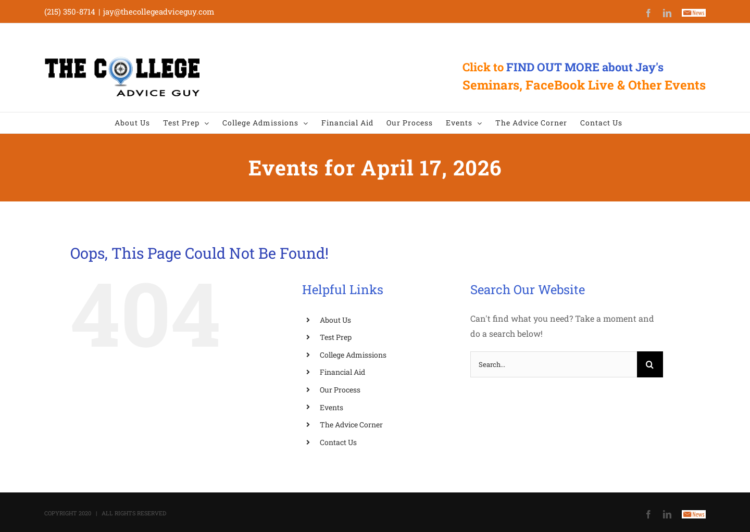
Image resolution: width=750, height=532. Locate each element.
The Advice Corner (351, 424)
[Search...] (553, 364)
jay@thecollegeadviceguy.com (158, 11)
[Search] (650, 364)
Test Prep (336, 337)
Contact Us (338, 442)
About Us (335, 320)
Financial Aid (342, 372)
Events (331, 407)
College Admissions (353, 355)
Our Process (340, 390)
